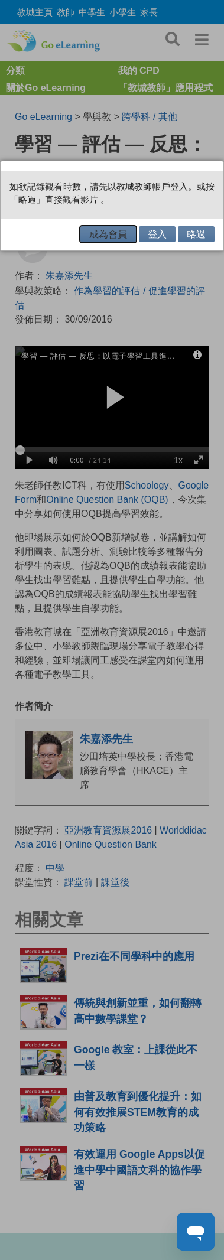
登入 (157, 234)
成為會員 (108, 234)
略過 (196, 234)
